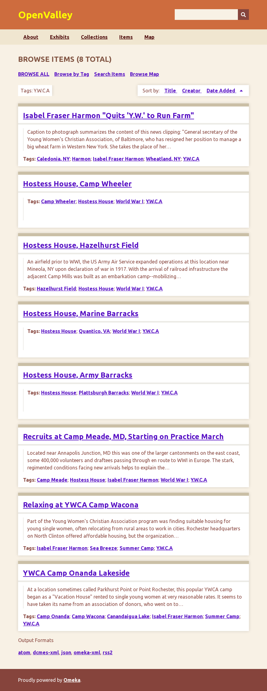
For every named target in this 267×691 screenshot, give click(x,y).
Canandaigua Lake (128, 616)
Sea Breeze (103, 548)
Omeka (71, 680)
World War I (129, 201)
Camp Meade (52, 480)
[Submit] (243, 14)
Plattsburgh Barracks (104, 392)
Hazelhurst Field (56, 288)
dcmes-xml (46, 652)
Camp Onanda (53, 616)
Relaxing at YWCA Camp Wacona (81, 505)
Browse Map (144, 74)
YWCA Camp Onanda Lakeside (76, 573)
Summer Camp (137, 548)
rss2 (108, 652)
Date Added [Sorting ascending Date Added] (221, 90)
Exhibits (59, 37)
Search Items (109, 74)
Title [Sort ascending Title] (170, 90)
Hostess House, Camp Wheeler (77, 184)
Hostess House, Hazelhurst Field (81, 245)
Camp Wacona (88, 616)
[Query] (212, 14)
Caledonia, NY (53, 159)
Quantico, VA (94, 331)
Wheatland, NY (163, 159)
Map (149, 37)
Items (126, 37)
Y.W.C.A (191, 159)
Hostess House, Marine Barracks (81, 313)
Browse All (33, 74)
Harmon (81, 159)
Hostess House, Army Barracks (77, 375)
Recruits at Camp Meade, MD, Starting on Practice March (123, 436)
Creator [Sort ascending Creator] (192, 90)
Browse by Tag (71, 74)
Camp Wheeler (58, 201)
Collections (94, 37)
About (30, 37)
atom (24, 652)
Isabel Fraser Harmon (118, 159)
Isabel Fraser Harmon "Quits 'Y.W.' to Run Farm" (108, 115)
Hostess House (95, 201)
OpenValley (45, 14)
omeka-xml (87, 652)
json (66, 652)
